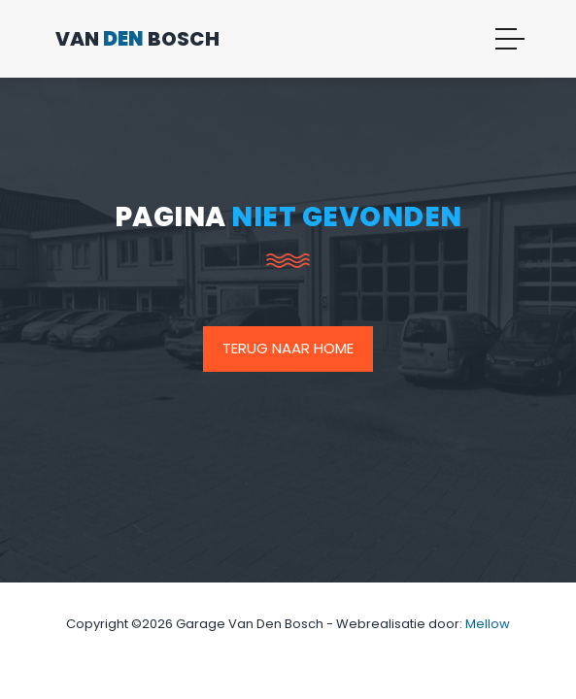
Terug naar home (288, 348)
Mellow (487, 624)
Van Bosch (137, 38)
